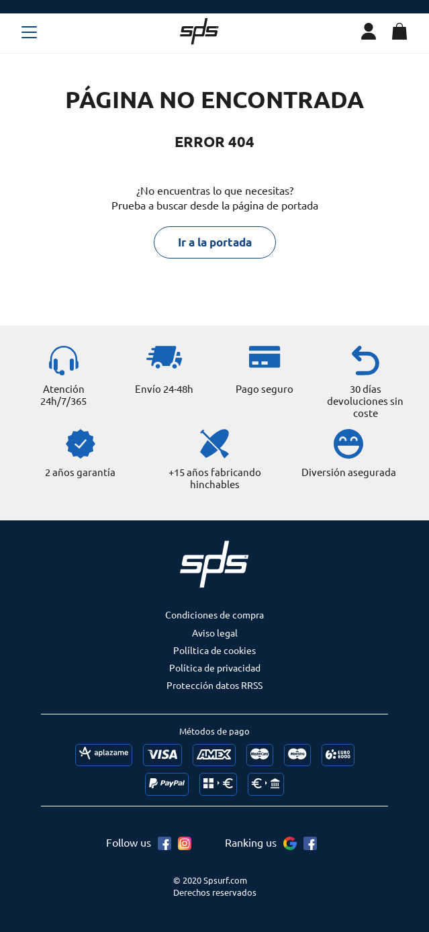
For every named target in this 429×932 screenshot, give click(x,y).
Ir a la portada (215, 242)
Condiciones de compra (214, 614)
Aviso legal (215, 632)
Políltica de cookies (214, 650)
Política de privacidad (214, 667)
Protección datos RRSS (214, 685)
